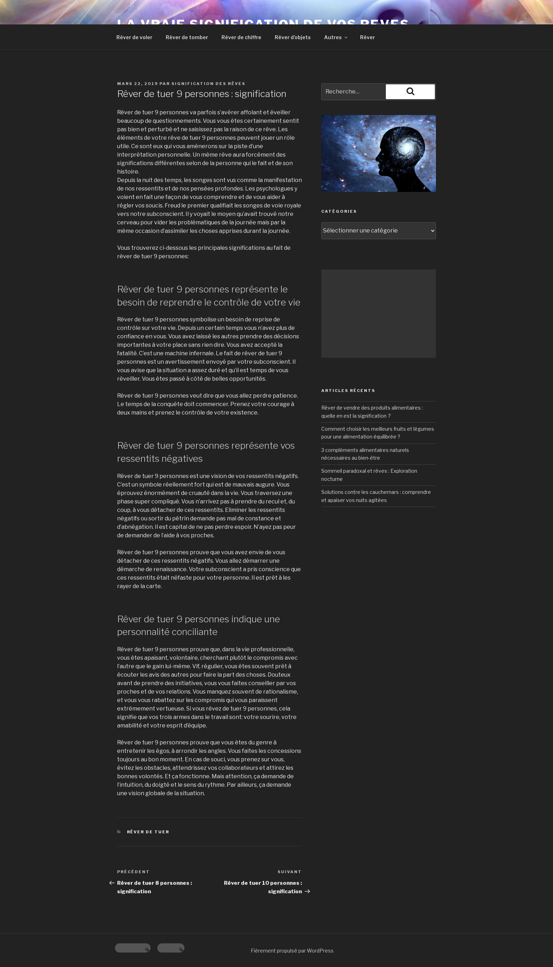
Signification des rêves (208, 83)
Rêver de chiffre (241, 37)
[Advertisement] (378, 314)
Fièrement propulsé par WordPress (292, 951)
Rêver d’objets (293, 37)
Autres (336, 37)
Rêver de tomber (187, 37)
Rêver (367, 37)
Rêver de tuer (148, 831)
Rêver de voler (134, 37)
